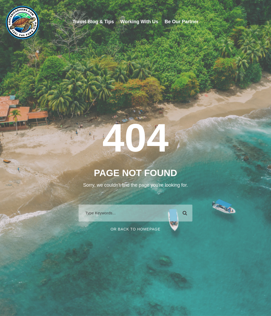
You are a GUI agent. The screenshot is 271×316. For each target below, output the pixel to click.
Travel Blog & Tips (93, 21)
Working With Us (139, 21)
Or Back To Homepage (136, 229)
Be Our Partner (181, 21)
